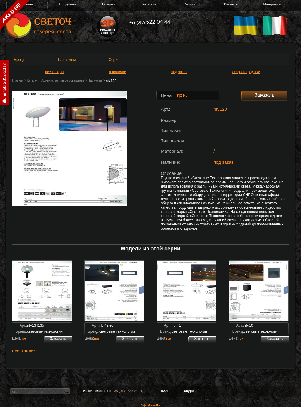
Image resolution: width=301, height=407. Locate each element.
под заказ (179, 72)
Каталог (32, 80)
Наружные (95, 80)
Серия (114, 59)
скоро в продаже (246, 72)
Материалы (272, 4)
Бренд (19, 59)
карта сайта (150, 404)
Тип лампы (66, 59)
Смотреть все (23, 351)
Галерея (108, 4)
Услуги (190, 4)
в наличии (117, 72)
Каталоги (149, 4)
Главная (17, 80)
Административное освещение (62, 80)
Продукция (67, 4)
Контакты (231, 4)
